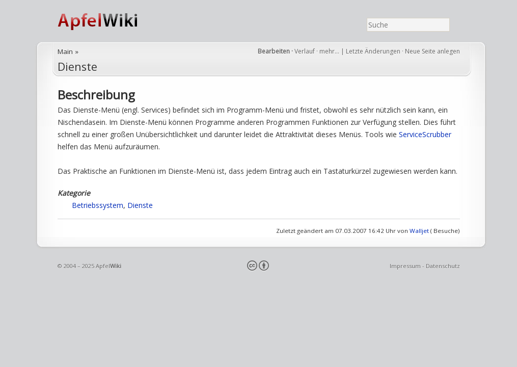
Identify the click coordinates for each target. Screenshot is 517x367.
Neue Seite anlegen (432, 51)
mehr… (330, 51)
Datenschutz (443, 266)
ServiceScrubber (425, 134)
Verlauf (304, 51)
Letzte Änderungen (373, 51)
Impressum (405, 266)
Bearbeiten (274, 51)
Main (65, 51)
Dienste (77, 66)
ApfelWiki (108, 21)
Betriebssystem (97, 205)
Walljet (419, 230)
